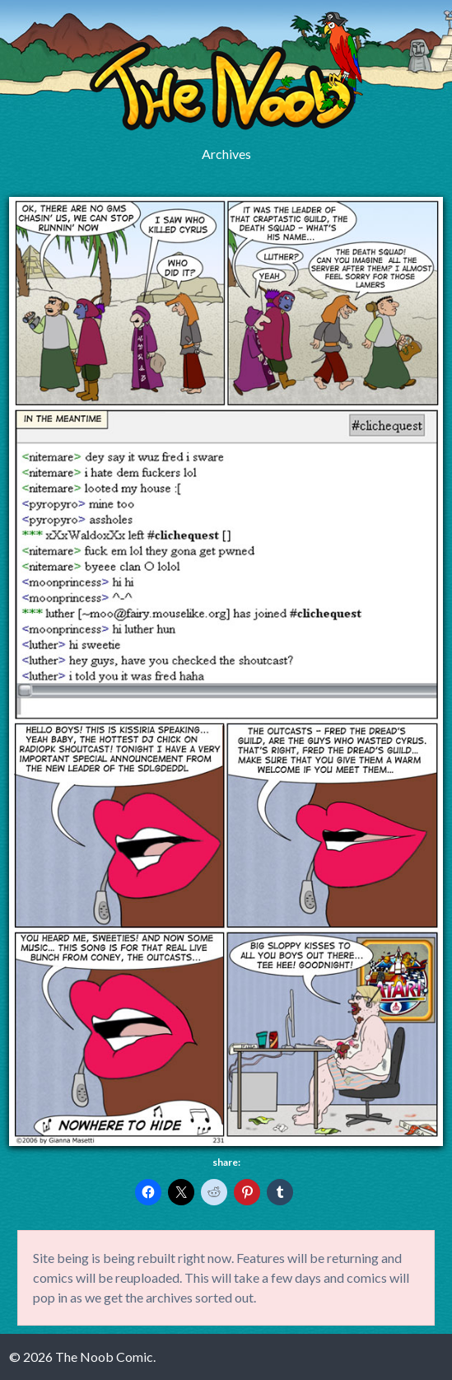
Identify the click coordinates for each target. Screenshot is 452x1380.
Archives (226, 153)
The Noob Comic (226, 71)
